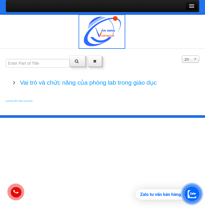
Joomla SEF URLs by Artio (19, 100)
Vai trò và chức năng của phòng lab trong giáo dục (87, 82)
